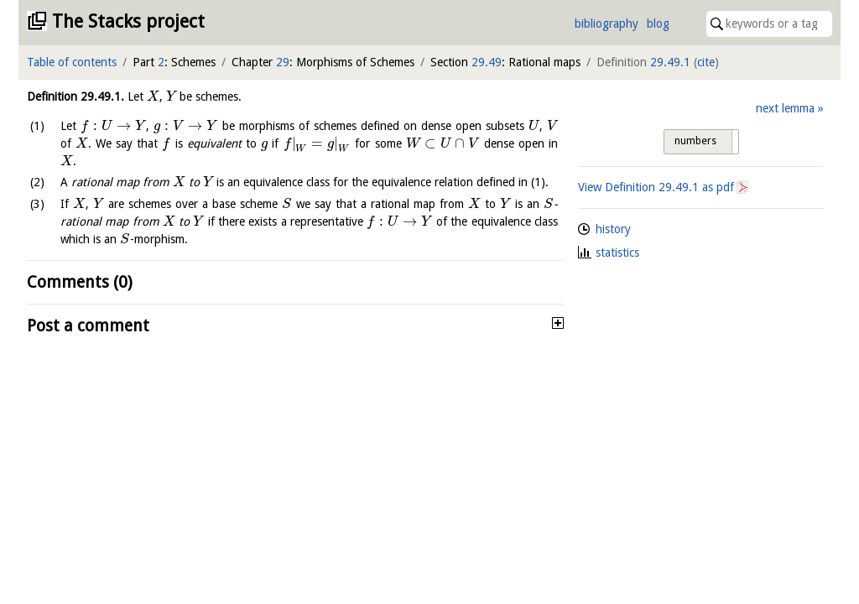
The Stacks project (128, 21)
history (613, 229)
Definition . (75, 96)
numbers (695, 141)
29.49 (486, 62)
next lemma (785, 108)
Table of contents (72, 62)
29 (282, 62)
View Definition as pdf (656, 187)
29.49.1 (670, 62)
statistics (617, 252)
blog (658, 23)
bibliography (606, 23)
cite (706, 62)
